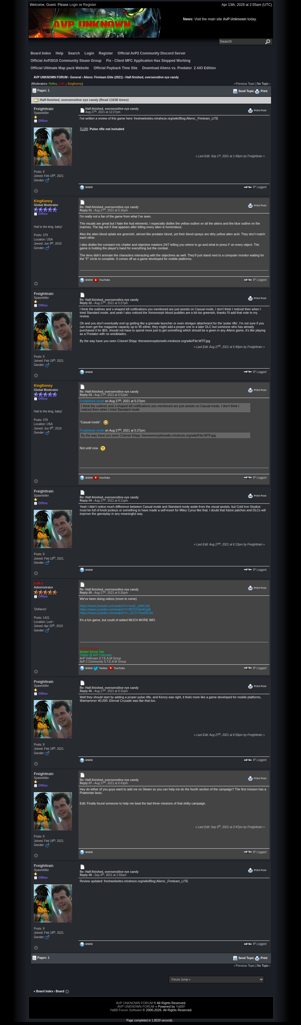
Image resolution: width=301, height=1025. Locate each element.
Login (73, 5)
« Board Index (43, 991)
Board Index (41, 53)
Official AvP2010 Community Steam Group (66, 61)
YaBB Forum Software (126, 1010)
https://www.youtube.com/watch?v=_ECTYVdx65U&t (116, 613)
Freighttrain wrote (92, 401)
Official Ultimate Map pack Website (60, 68)
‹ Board (59, 991)
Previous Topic (245, 83)
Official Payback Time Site (115, 68)
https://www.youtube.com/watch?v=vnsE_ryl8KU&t (115, 606)
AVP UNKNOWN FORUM (51, 77)
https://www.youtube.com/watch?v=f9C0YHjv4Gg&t (115, 609)
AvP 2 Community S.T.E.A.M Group (103, 661)
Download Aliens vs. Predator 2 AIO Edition (179, 68)
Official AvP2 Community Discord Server (151, 53)
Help (59, 53)
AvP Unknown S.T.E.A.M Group (100, 658)
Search (74, 53)
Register (89, 5)
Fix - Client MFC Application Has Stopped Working (148, 61)
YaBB (180, 1006)
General (75, 77)
